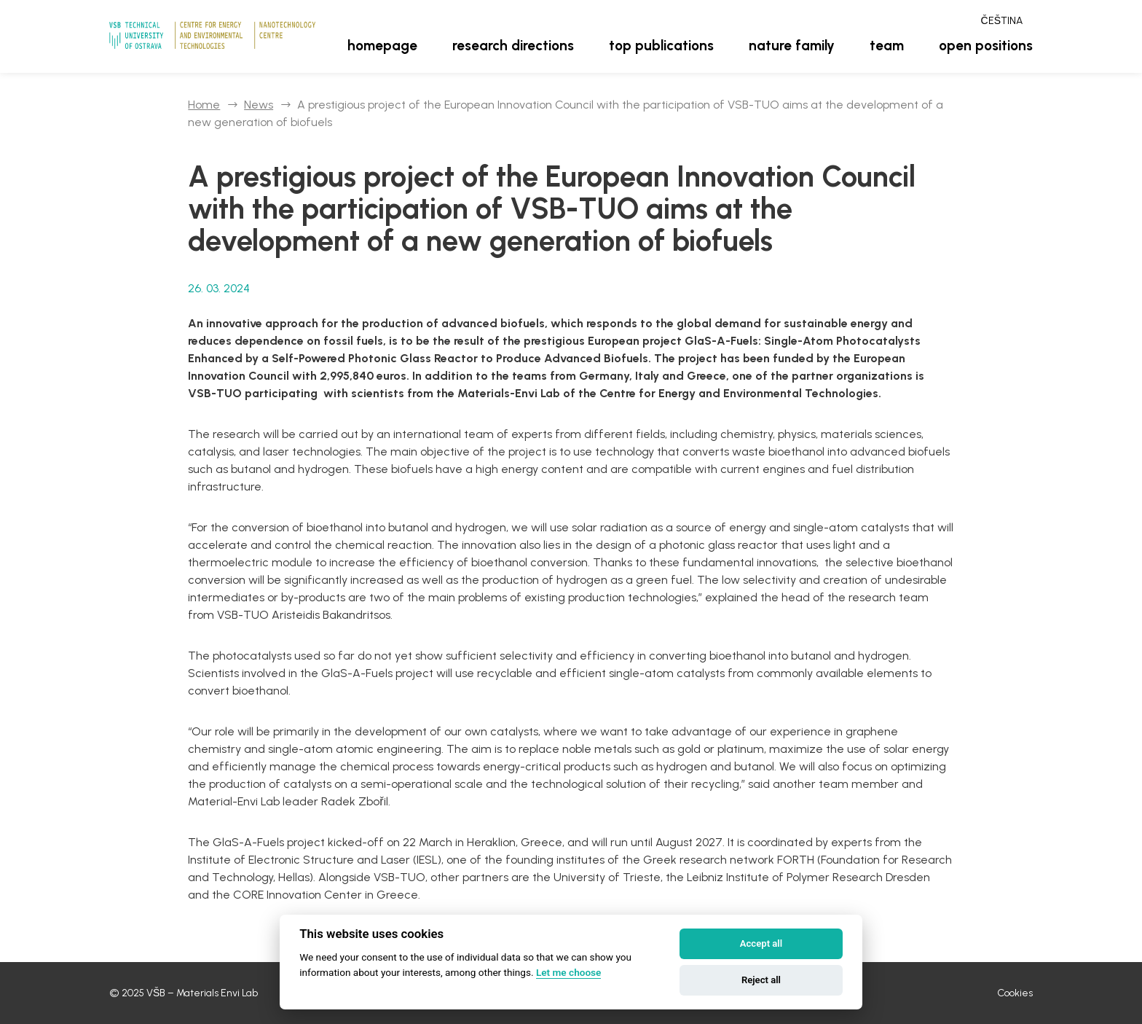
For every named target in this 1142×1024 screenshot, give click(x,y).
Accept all (761, 943)
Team (887, 45)
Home (204, 105)
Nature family (792, 45)
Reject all (761, 979)
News (258, 105)
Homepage (382, 45)
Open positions (986, 45)
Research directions (513, 45)
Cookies (1015, 993)
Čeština (1002, 21)
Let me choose (568, 972)
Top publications (661, 45)
